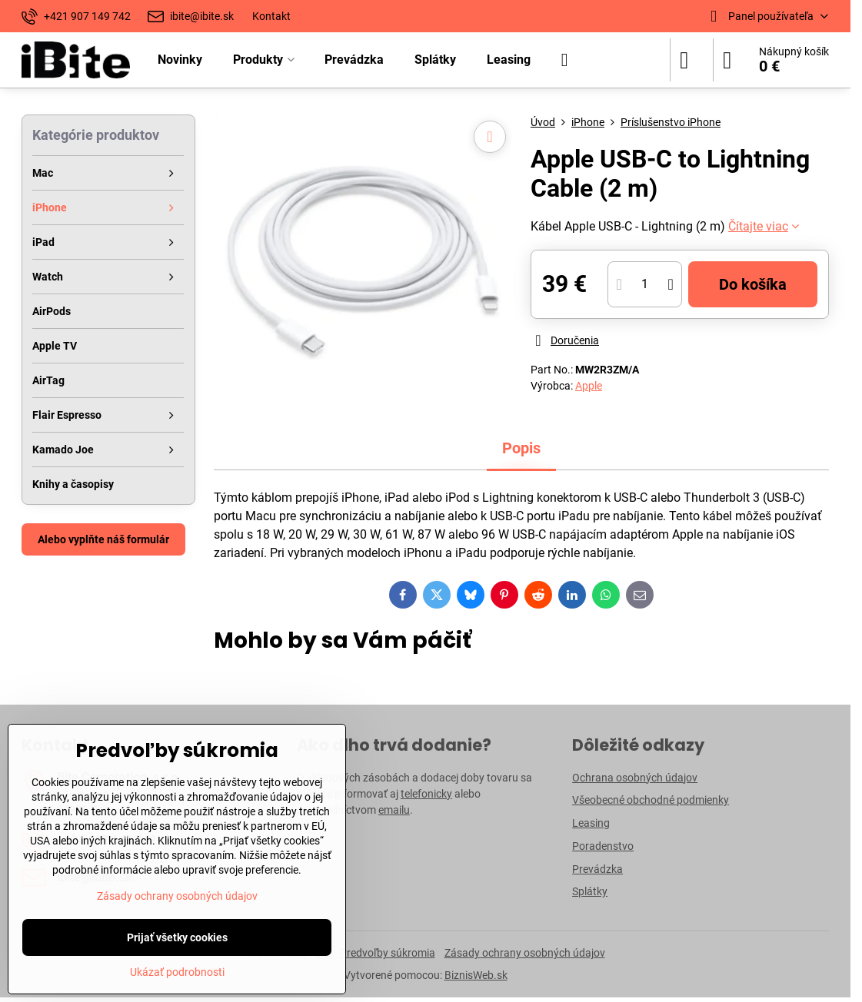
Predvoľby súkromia (387, 953)
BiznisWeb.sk (476, 975)
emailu (394, 810)
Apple (588, 386)
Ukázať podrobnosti (177, 972)
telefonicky (426, 794)
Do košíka (753, 284)
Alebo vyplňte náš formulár (103, 539)
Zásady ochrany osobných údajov (524, 953)
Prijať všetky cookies (177, 937)
